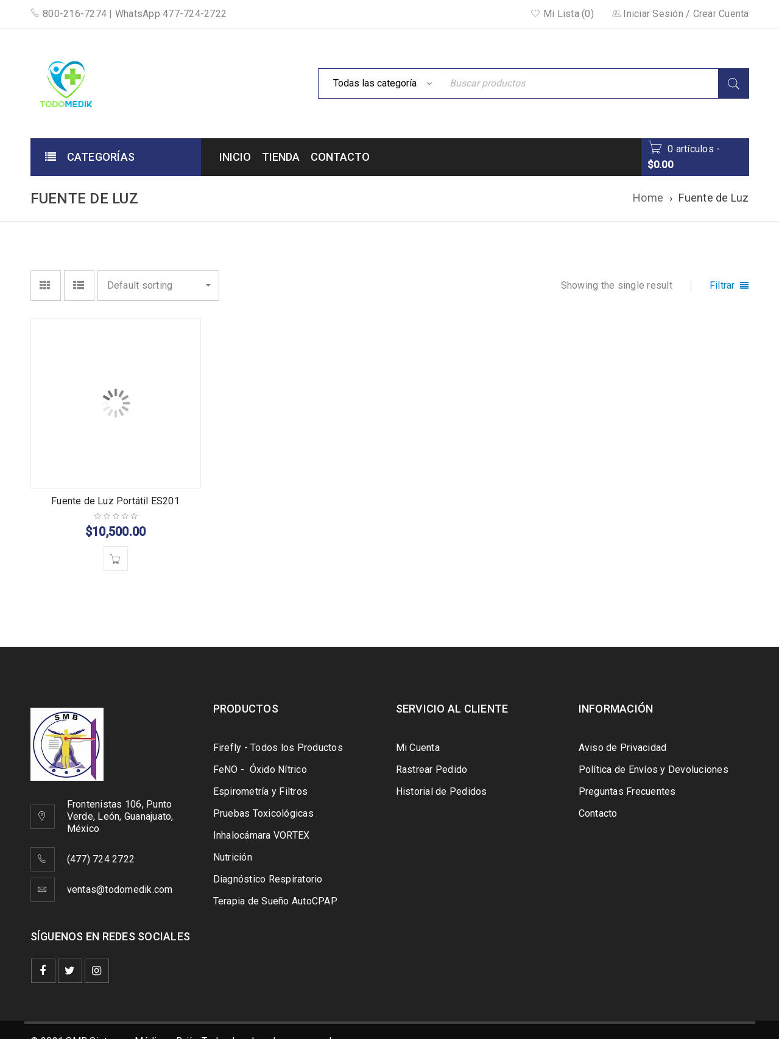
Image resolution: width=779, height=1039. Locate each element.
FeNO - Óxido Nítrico (260, 769)
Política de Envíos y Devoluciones (653, 769)
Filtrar (722, 285)
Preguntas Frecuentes (627, 791)
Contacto (598, 813)
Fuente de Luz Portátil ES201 (115, 501)
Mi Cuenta (418, 747)
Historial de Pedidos (441, 791)
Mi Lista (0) (562, 13)
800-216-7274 (68, 13)
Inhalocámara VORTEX (261, 835)
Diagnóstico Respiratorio (268, 879)
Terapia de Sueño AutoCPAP (275, 901)
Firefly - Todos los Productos (278, 747)
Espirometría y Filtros (260, 791)
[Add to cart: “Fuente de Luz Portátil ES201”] (116, 558)
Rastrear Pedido (432, 769)
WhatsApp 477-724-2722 (171, 13)
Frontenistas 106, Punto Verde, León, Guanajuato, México (120, 816)
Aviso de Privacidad (623, 747)
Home (648, 197)
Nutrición (232, 857)
